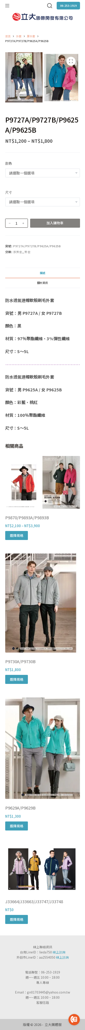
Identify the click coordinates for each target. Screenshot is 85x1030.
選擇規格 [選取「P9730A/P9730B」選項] (16, 679)
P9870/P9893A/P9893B (27, 517)
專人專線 (42, 982)
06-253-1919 (68, 5)
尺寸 (8, 192)
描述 (42, 273)
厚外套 (17, 252)
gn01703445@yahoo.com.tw (48, 992)
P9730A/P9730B (20, 661)
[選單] (7, 6)
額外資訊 (42, 283)
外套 (27, 252)
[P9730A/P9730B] (42, 603)
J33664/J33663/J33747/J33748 (34, 901)
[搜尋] (49, 5)
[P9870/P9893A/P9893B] (42, 482)
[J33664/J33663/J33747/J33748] (42, 868)
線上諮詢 (59, 952)
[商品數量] (16, 223)
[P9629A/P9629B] (42, 748)
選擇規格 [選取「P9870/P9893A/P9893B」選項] (16, 535)
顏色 (8, 163)
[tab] (42, 273)
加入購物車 (54, 222)
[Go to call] (74, 1019)
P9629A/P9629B (20, 808)
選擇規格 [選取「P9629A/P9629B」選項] (16, 826)
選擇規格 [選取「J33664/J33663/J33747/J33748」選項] (16, 919)
